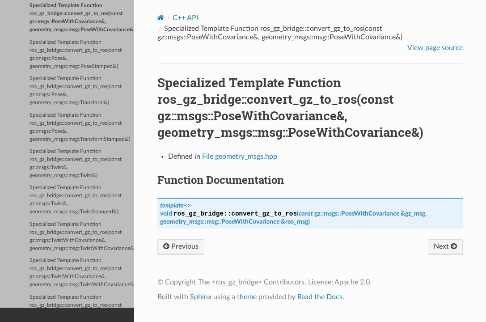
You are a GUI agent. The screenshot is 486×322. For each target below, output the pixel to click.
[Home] (160, 17)
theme (247, 297)
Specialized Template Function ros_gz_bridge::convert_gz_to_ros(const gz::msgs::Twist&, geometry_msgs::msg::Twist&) (76, 163)
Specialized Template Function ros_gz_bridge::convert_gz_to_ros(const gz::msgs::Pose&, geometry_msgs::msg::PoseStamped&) (76, 54)
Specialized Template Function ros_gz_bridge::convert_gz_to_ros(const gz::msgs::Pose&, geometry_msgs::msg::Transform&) (76, 90)
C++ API (185, 17)
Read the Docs (319, 297)
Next (445, 246)
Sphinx (200, 297)
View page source (435, 47)
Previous (181, 246)
